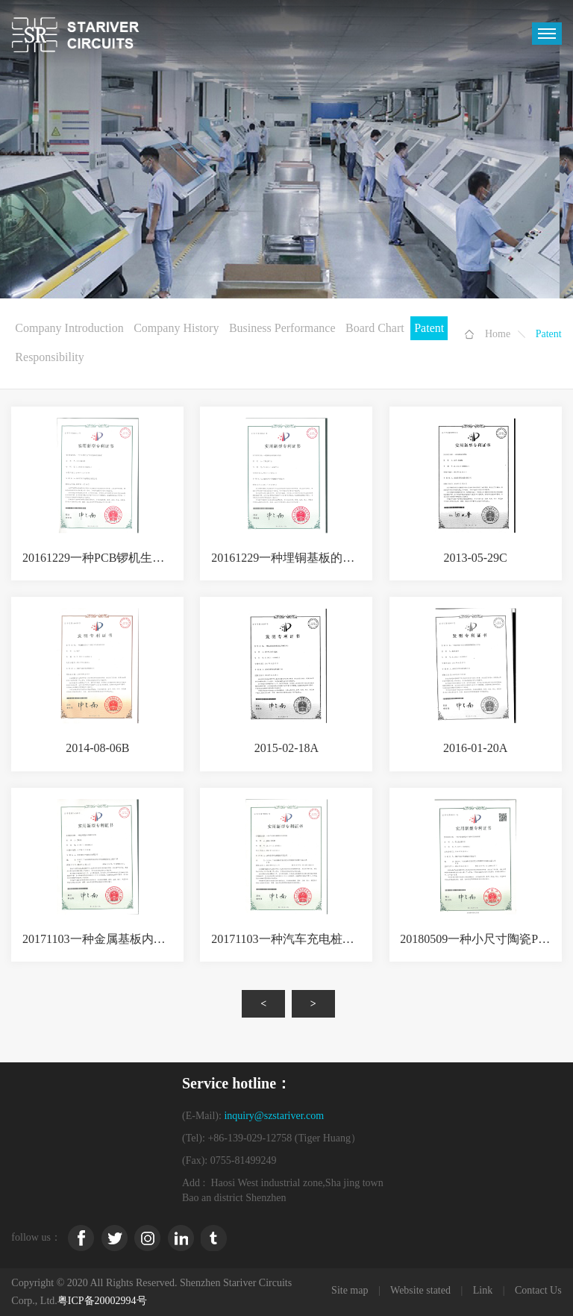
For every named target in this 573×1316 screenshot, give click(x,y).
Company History (176, 328)
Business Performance (282, 328)
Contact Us (538, 1290)
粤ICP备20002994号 (102, 1300)
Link (482, 1290)
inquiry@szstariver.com (274, 1115)
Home (497, 333)
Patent (429, 328)
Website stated (420, 1290)
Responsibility (49, 357)
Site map (349, 1290)
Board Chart (374, 328)
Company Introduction (69, 328)
